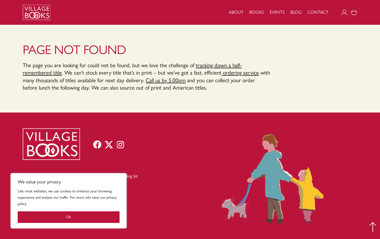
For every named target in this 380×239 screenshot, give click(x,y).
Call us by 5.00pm (166, 80)
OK (68, 217)
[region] (69, 200)
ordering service (240, 72)
